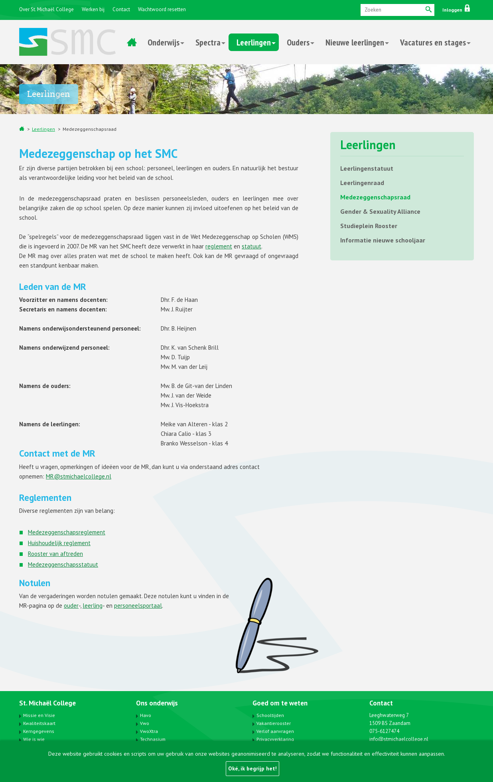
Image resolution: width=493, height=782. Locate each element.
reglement (218, 246)
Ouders (298, 42)
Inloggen (456, 10)
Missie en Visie (39, 715)
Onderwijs (163, 42)
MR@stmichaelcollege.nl (78, 476)
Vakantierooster (273, 723)
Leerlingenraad (362, 183)
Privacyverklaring (275, 739)
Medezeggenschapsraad (89, 129)
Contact (121, 9)
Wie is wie (34, 739)
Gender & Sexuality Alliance (380, 211)
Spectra (208, 42)
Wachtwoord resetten (162, 9)
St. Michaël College (47, 703)
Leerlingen (254, 42)
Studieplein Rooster (368, 226)
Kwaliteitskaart (39, 723)
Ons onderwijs (157, 703)
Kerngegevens (38, 731)
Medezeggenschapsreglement (66, 532)
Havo (145, 715)
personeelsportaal (138, 605)
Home (132, 42)
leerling (93, 605)
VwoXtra (149, 731)
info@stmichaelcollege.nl (398, 739)
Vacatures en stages (433, 42)
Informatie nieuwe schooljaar (382, 240)
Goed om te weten (280, 703)
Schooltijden (270, 715)
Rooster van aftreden (55, 553)
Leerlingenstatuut (366, 168)
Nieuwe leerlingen (354, 42)
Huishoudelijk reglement (59, 543)
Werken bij (93, 9)
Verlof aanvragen (275, 731)
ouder (71, 605)
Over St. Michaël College (46, 9)
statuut (251, 246)
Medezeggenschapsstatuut (63, 564)
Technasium (153, 739)
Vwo (144, 723)
